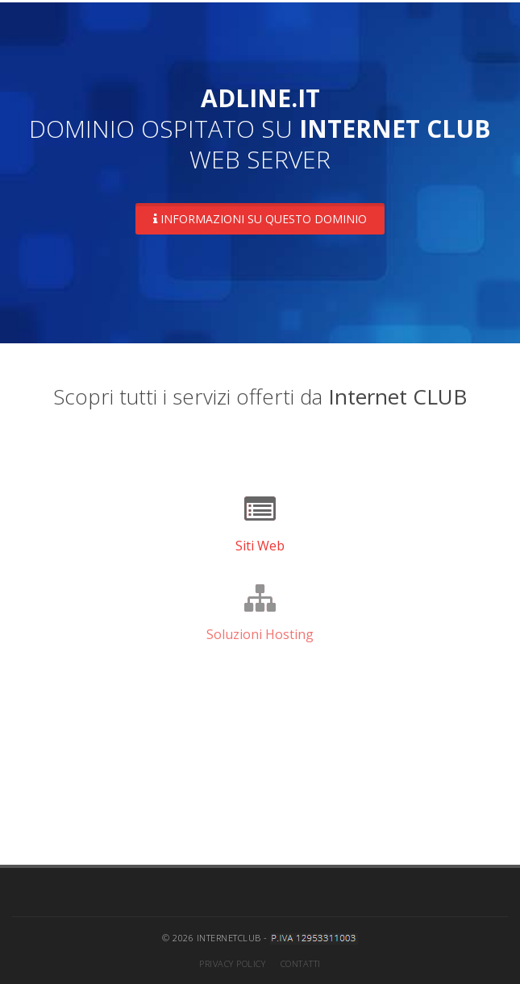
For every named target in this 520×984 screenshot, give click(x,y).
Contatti (301, 963)
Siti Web (260, 545)
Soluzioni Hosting (260, 634)
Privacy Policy (232, 963)
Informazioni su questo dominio (260, 218)
